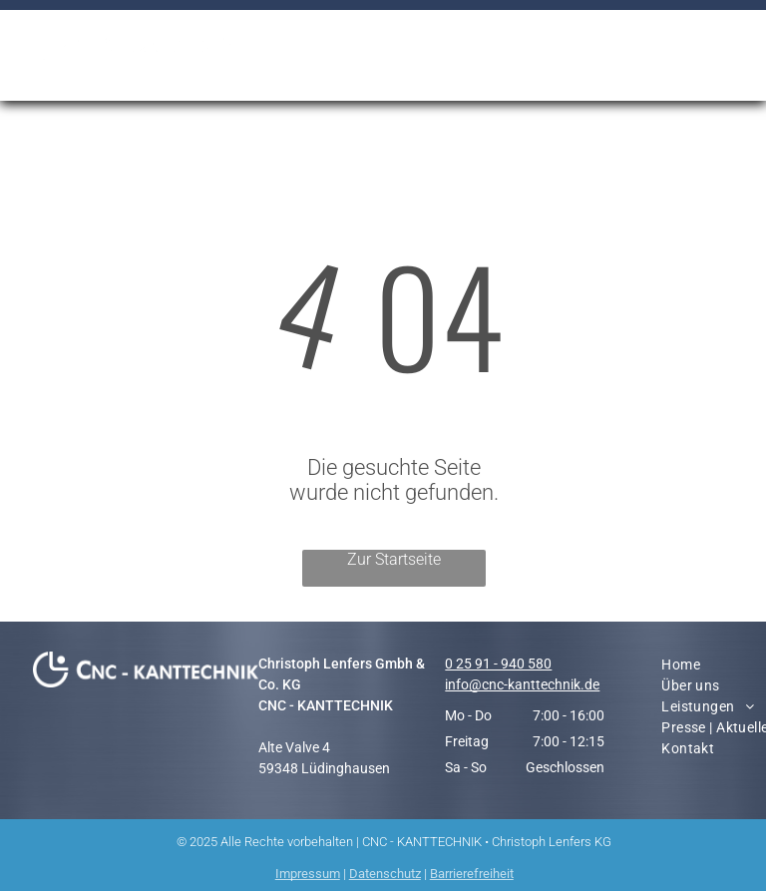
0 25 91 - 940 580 (498, 663)
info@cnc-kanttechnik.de (522, 684)
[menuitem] (472, 44)
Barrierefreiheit (472, 873)
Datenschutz (385, 873)
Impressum (307, 873)
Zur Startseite (394, 559)
